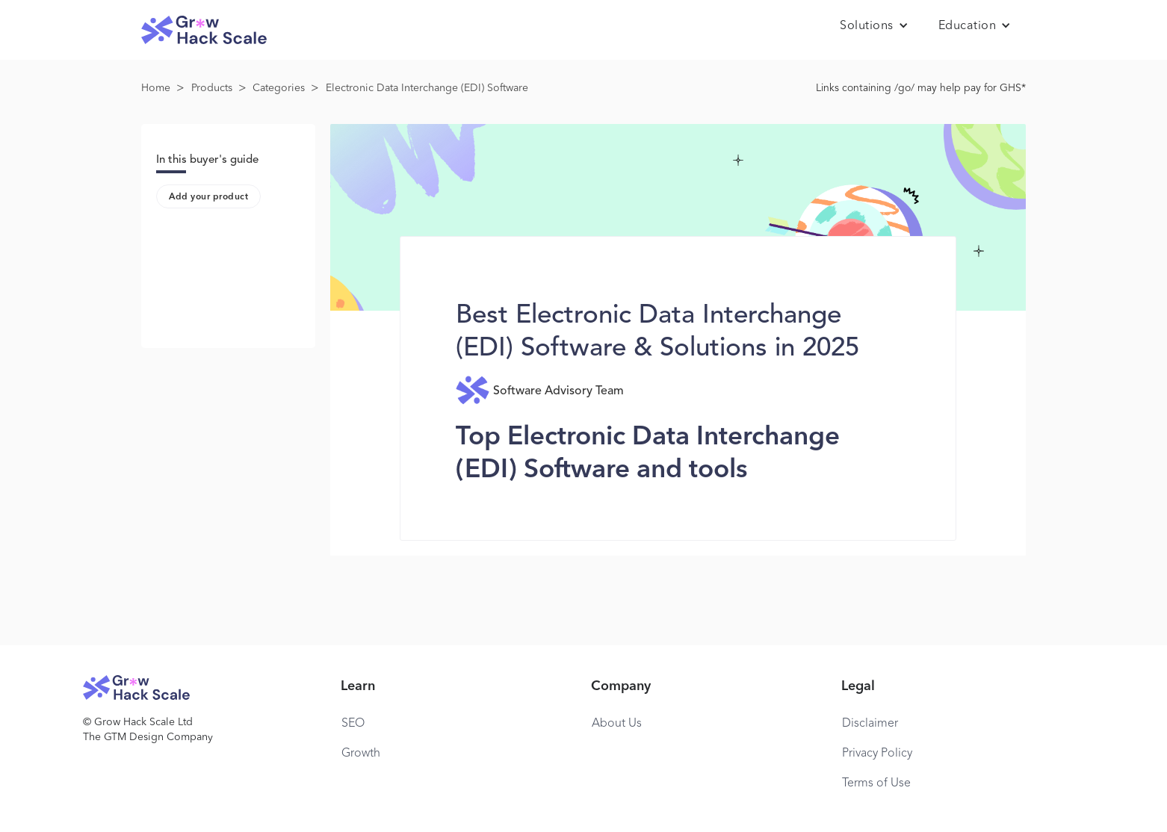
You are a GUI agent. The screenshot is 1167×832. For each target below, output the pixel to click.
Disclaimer (870, 724)
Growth (360, 754)
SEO (353, 724)
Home (155, 88)
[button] (874, 26)
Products (211, 88)
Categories (279, 88)
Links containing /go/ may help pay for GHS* (921, 88)
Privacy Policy (877, 754)
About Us (617, 724)
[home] (204, 30)
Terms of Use (876, 783)
